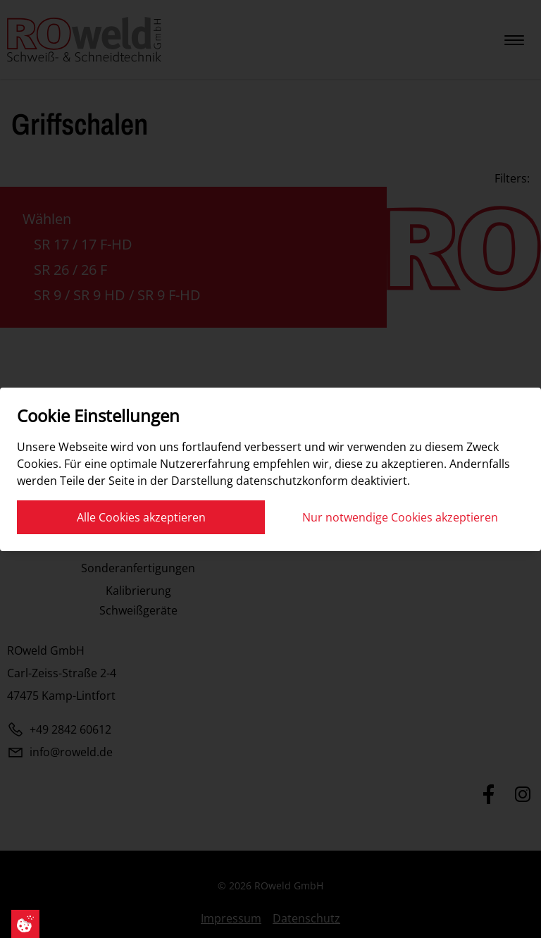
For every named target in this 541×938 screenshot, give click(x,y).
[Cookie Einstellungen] (25, 924)
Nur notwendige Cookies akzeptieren (400, 517)
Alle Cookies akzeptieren (141, 517)
